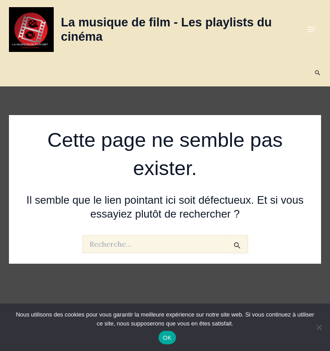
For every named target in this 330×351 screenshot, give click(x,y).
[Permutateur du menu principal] (311, 29)
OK (167, 337)
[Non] (318, 327)
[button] (318, 72)
